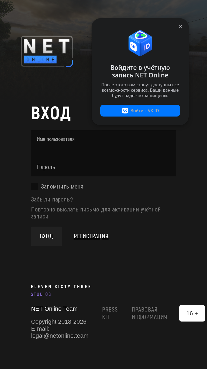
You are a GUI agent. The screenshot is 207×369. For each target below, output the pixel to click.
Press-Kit (111, 313)
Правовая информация (149, 313)
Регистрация (91, 236)
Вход (46, 236)
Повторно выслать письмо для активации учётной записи (96, 213)
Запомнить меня (62, 186)
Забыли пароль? (52, 199)
